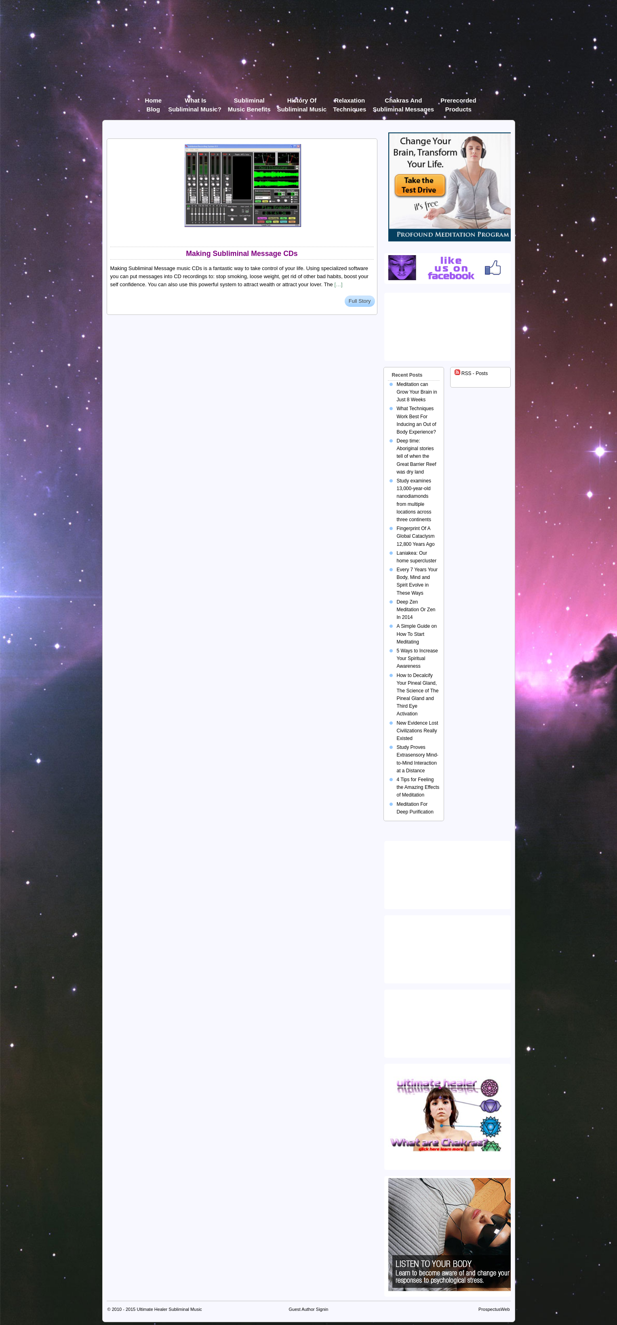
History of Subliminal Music (302, 102)
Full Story (360, 301)
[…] (338, 284)
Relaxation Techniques (349, 102)
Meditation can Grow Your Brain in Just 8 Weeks (417, 392)
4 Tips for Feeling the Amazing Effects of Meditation (418, 787)
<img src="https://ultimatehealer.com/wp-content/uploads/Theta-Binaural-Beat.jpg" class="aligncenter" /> (449, 1022)
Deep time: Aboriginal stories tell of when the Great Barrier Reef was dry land (416, 456)
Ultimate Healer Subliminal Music (169, 1309)
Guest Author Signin (309, 1309)
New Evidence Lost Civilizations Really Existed (417, 730)
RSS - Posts (471, 373)
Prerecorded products (458, 102)
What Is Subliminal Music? (194, 102)
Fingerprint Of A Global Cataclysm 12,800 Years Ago (416, 536)
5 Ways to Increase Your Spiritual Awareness (417, 658)
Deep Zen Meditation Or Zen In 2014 (416, 609)
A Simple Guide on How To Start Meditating (417, 633)
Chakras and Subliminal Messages (403, 102)
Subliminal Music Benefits (249, 102)
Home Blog (153, 102)
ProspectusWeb (494, 1309)
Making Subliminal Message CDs (241, 253)
